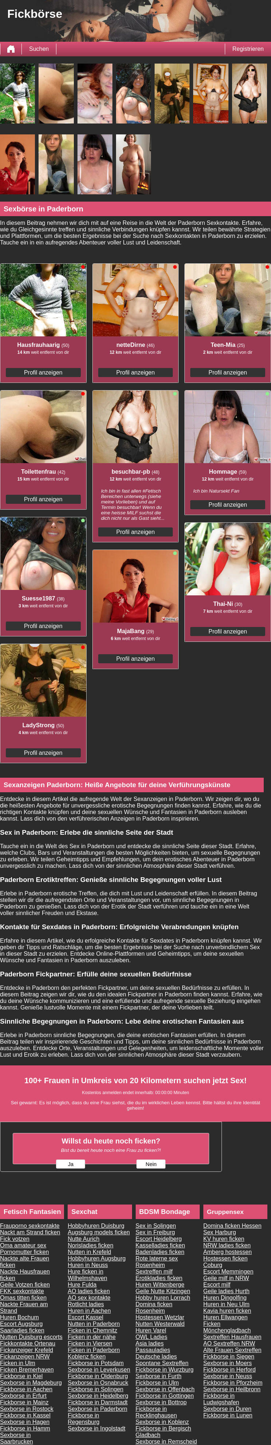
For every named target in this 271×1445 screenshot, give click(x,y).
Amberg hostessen (227, 1252)
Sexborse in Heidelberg (98, 1396)
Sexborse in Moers (227, 1363)
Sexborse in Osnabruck (98, 1383)
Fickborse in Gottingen (165, 1396)
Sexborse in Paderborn (97, 1409)
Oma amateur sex (23, 1245)
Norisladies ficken (90, 1245)
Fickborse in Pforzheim (233, 1383)
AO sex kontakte (89, 1298)
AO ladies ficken (89, 1291)
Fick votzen (14, 1239)
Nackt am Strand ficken (30, 1232)
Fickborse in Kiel (21, 1376)
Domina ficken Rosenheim (154, 1307)
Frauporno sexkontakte (30, 1226)
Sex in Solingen (156, 1226)
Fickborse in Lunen (227, 1415)
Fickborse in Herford (229, 1370)
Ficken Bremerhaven (27, 1370)
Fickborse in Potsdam (96, 1363)
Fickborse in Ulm (157, 1383)
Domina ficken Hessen (232, 1226)
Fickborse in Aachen (26, 1389)
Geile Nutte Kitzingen (163, 1291)
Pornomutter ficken (24, 1252)
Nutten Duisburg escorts (31, 1337)
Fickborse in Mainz (24, 1402)
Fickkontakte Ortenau (27, 1343)
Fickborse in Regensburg (83, 1418)
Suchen (39, 49)
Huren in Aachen (89, 1311)
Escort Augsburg (21, 1324)
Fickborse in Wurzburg (165, 1370)
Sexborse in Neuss (227, 1376)
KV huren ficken (223, 1239)
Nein (151, 1164)
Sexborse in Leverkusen (99, 1370)
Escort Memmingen (228, 1271)
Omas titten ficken (23, 1298)
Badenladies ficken (160, 1252)
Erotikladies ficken (159, 1278)
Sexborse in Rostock (26, 1409)
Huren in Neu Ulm (226, 1304)
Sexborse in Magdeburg (31, 1383)
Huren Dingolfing (225, 1298)
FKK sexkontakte (22, 1291)
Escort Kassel (85, 1317)
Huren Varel (151, 1330)
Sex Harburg (219, 1232)
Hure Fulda (82, 1285)
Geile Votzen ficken (25, 1285)
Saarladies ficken (22, 1330)
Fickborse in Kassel (25, 1415)
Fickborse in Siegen (229, 1356)
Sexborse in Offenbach (165, 1389)
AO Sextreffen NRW (229, 1343)
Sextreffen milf (154, 1271)
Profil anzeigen (43, 372)
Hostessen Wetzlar (160, 1317)
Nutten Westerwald (160, 1324)
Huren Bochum (19, 1317)
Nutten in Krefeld (89, 1252)
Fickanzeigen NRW (25, 1356)
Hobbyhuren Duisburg (96, 1226)
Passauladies (153, 1350)
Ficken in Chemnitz (92, 1330)
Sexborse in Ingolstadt (96, 1428)
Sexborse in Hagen (24, 1422)
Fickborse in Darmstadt (98, 1402)
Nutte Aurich (83, 1239)
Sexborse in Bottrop (161, 1402)
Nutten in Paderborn (94, 1324)
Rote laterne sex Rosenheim (157, 1261)
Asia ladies (150, 1343)
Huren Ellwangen (225, 1317)
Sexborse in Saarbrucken (16, 1438)
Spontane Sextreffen (162, 1363)
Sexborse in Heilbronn (231, 1389)
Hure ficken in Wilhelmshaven (87, 1274)
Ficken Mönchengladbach (227, 1327)
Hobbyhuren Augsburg (96, 1258)
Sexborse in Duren (227, 1409)
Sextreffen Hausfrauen (232, 1337)
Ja (70, 1164)
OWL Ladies (151, 1337)
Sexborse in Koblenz (162, 1422)
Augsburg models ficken (99, 1232)
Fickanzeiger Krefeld (26, 1350)
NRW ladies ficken (227, 1245)
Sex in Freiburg (155, 1232)
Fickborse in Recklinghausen (156, 1412)
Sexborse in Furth (159, 1376)
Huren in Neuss (88, 1265)
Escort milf (217, 1285)
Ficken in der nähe (92, 1337)
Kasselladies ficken (160, 1245)
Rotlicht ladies (86, 1304)
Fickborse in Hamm (25, 1428)
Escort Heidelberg (159, 1239)
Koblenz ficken (86, 1356)
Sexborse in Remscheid (166, 1441)
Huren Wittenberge (160, 1285)
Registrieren (248, 49)
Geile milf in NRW (226, 1278)
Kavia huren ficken (227, 1311)
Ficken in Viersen (90, 1343)
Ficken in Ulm (17, 1363)
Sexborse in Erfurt (23, 1396)
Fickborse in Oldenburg (98, 1376)
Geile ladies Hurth (226, 1291)
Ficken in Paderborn (94, 1350)
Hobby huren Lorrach (163, 1298)
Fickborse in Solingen (95, 1389)
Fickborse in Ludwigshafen (221, 1399)
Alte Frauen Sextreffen (232, 1350)
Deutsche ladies (156, 1356)
